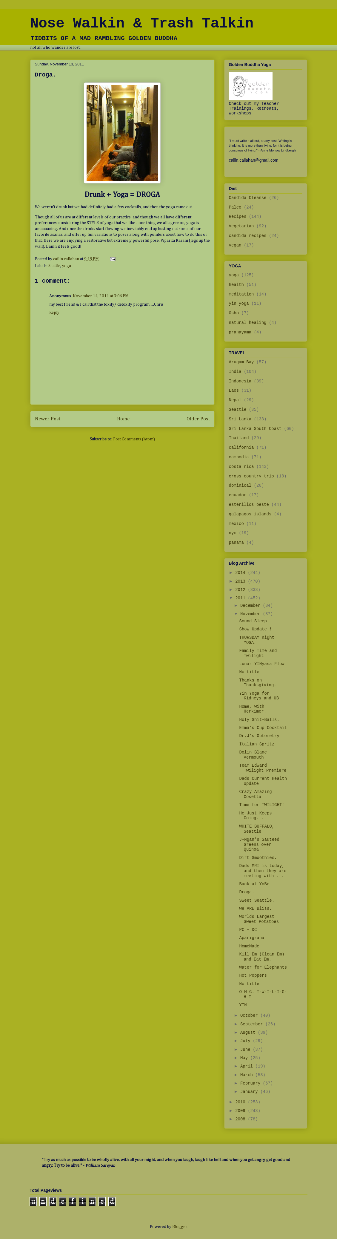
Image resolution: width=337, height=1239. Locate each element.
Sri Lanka (240, 419)
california (241, 447)
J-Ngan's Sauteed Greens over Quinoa (259, 844)
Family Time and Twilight (258, 653)
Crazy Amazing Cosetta (255, 794)
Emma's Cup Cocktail (263, 727)
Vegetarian (241, 226)
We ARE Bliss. (255, 908)
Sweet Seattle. (256, 900)
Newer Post (47, 419)
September (252, 1024)
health (236, 284)
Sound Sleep (253, 621)
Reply (54, 312)
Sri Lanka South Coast (255, 428)
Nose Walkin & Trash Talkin (142, 24)
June (246, 1049)
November (251, 614)
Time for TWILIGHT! (261, 804)
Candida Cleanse (248, 197)
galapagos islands (250, 514)
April (247, 1066)
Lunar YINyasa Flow (261, 663)
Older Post (198, 419)
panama (236, 542)
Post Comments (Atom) (134, 439)
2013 (241, 581)
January (250, 1091)
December (251, 605)
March (247, 1075)
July (246, 1041)
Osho (234, 313)
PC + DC (248, 929)
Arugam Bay (241, 362)
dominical (240, 485)
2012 (241, 589)
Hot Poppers (253, 975)
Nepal (235, 400)
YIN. (244, 1005)
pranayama (240, 332)
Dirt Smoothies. (258, 857)
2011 (241, 598)
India (235, 371)
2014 (241, 572)
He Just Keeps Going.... (255, 816)
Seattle (54, 266)
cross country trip (251, 476)
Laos (234, 390)
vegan (235, 245)
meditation (241, 294)
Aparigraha (251, 937)
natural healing (248, 322)
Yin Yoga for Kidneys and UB (259, 696)
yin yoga (239, 303)
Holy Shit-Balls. (259, 719)
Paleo (235, 207)
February (251, 1083)
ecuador (238, 495)
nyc (232, 533)
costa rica (241, 466)
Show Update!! (255, 629)
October (250, 1015)
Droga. (246, 892)
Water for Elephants (263, 967)
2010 (241, 1102)
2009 (241, 1110)
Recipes (238, 216)
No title (249, 672)
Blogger (179, 1227)
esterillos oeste (249, 504)
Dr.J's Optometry (259, 735)
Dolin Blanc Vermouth (253, 755)
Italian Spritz (256, 744)
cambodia (239, 457)
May (245, 1058)
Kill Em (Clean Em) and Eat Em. (261, 957)
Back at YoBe (254, 884)
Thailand (239, 438)
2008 (241, 1119)
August (249, 1032)
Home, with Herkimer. (252, 709)
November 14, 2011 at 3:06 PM (101, 296)
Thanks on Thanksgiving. (257, 683)
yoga (66, 266)
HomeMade (249, 946)
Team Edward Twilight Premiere (262, 768)
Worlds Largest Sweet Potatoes (259, 919)
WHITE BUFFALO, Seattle (256, 829)
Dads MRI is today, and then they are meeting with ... (262, 870)
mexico (236, 523)
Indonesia (240, 381)
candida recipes (248, 235)
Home (123, 419)
